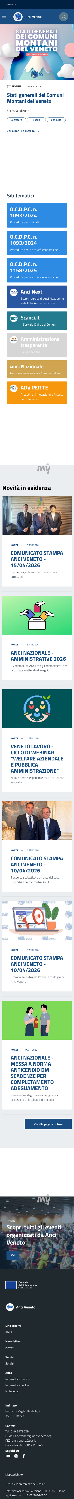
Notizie (15, 545)
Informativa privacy (17, 1379)
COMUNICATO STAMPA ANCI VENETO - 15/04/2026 (37, 559)
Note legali (12, 1391)
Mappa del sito (14, 1474)
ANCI (8, 1332)
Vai (13, 1255)
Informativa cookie (17, 1385)
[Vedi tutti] (23, 133)
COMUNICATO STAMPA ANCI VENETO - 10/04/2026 (37, 864)
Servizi (9, 1363)
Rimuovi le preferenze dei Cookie (25, 1484)
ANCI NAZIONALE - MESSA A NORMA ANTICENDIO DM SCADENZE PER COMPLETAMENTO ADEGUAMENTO (32, 1072)
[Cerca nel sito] (63, 16)
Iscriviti (9, 1347)
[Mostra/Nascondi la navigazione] (4, 16)
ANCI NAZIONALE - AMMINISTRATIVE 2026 (38, 656)
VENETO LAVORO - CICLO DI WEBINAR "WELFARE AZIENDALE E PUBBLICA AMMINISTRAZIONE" (37, 758)
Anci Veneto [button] (11, 4)
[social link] (8, 1456)
